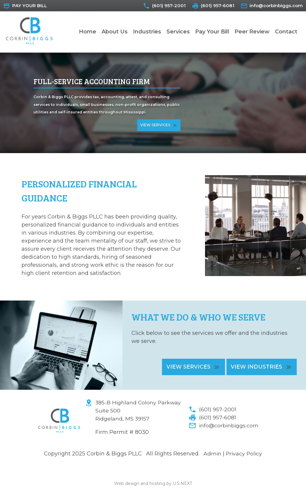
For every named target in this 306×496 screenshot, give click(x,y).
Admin (212, 455)
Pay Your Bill (31, 6)
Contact (286, 32)
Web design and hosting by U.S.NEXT (153, 484)
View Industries (255, 367)
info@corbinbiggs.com (274, 6)
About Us (115, 32)
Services (178, 32)
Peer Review (252, 32)
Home (87, 32)
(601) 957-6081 (212, 6)
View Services (155, 126)
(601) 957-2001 (160, 6)
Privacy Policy (244, 455)
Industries (147, 32)
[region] (153, 103)
